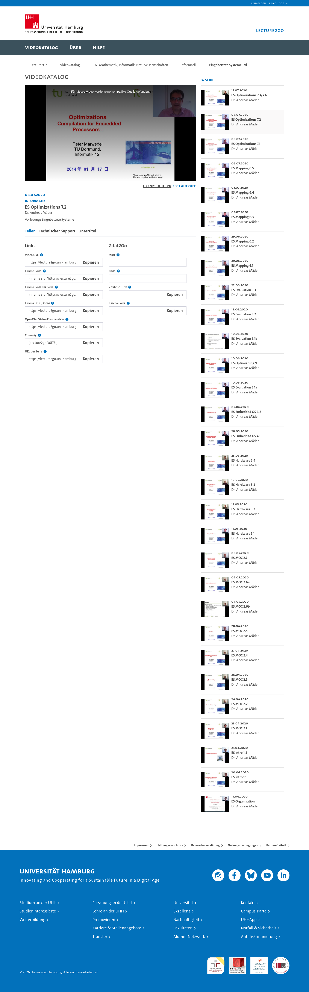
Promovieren (103, 920)
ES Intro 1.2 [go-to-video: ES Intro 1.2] (239, 752)
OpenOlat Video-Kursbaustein (46, 319)
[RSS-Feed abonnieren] (202, 80)
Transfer (99, 936)
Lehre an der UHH (108, 911)
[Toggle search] (276, 47)
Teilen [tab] (30, 231)
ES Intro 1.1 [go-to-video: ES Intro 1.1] (239, 777)
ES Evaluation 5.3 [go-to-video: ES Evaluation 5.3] (243, 290)
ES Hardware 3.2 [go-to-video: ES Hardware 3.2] (243, 509)
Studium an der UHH (38, 903)
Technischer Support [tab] (57, 231)
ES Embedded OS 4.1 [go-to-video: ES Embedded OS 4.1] (246, 436)
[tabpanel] (110, 302)
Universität (183, 903)
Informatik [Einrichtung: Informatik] (35, 200)
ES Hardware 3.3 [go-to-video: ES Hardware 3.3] (243, 484)
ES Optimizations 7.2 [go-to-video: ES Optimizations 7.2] (246, 119)
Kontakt (248, 903)
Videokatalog (70, 65)
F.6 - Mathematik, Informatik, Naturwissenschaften (130, 65)
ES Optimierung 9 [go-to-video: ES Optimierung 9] (244, 363)
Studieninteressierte (38, 911)
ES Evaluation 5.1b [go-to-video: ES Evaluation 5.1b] (244, 338)
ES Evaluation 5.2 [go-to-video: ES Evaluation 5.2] (243, 314)
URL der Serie (36, 351)
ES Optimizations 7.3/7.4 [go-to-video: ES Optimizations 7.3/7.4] (249, 95)
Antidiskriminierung (259, 936)
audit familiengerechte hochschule (215, 964)
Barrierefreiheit (276, 845)
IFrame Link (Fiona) (39, 303)
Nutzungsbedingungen (243, 845)
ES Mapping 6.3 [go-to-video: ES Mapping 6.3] (242, 217)
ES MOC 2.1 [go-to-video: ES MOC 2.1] (239, 728)
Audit (233, 959)
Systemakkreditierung (280, 959)
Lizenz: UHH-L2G (157, 185)
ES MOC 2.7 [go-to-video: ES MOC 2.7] (239, 557)
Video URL (34, 255)
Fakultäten (182, 928)
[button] (276, 3)
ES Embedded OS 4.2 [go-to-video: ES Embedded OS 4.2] (246, 411)
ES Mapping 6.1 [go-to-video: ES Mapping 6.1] (242, 265)
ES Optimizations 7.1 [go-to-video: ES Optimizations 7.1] (245, 143)
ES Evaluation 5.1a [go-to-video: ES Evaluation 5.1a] (244, 387)
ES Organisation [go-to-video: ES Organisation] (243, 801)
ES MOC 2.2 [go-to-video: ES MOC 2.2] (239, 704)
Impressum (141, 845)
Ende (114, 271)
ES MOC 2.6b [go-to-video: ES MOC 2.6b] (240, 606)
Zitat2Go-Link (120, 287)
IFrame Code (35, 271)
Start (114, 255)
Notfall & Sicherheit (258, 928)
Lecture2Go (38, 65)
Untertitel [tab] (87, 231)
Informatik (189, 65)
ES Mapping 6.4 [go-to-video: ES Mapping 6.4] (242, 192)
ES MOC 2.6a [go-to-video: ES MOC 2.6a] (240, 582)
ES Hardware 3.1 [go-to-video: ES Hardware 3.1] (242, 533)
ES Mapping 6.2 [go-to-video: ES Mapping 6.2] (242, 241)
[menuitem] (41, 47)
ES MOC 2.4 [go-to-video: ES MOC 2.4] (239, 655)
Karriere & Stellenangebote (116, 928)
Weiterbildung (32, 920)
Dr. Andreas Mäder (38, 212)
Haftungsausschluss (170, 845)
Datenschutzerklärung (205, 845)
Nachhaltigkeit (186, 920)
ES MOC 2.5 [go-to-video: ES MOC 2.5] (239, 631)
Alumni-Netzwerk (189, 936)
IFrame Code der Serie (41, 287)
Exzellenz (181, 911)
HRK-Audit (258, 959)
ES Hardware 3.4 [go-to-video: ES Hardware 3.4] (243, 460)
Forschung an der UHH (112, 903)
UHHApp (249, 920)
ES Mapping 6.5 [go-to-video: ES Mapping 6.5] (242, 168)
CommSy (33, 335)
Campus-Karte (254, 911)
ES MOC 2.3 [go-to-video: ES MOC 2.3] (239, 679)
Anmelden (258, 3)
